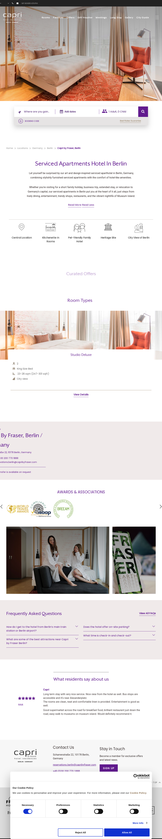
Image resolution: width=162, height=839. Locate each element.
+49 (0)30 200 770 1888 (66, 771)
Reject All (80, 832)
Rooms (46, 17)
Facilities (58, 17)
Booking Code (32, 121)
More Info (138, 823)
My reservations (30, 3)
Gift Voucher (85, 17)
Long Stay (116, 17)
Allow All (127, 832)
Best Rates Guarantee (130, 120)
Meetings (101, 17)
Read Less (88, 205)
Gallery (129, 17)
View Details (81, 409)
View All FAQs (147, 613)
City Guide (142, 17)
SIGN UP (108, 768)
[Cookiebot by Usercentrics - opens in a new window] (136, 776)
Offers (70, 17)
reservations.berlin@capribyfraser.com (74, 764)
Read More (74, 205)
